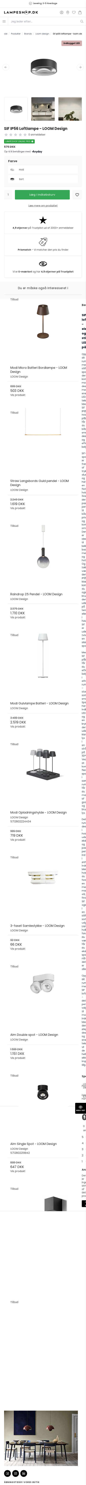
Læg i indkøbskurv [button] (42, 195)
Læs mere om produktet (43, 205)
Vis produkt (17, 395)
